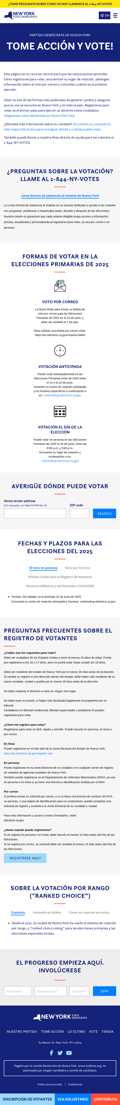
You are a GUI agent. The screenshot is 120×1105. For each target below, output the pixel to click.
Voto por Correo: (77, 568)
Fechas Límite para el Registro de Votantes (60, 577)
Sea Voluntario (72, 1099)
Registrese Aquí (25, 858)
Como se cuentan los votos (89, 912)
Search (105, 514)
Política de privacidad (50, 1084)
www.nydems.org (89, 1066)
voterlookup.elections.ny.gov (62, 395)
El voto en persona (43, 568)
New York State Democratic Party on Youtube (68, 1053)
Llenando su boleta (47, 912)
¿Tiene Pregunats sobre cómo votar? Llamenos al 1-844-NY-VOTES (60, 4)
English (104, 15)
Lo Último (76, 1031)
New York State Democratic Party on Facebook (51, 1053)
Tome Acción (52, 1031)
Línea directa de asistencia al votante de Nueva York (60, 195)
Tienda (107, 1031)
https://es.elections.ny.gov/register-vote (28, 753)
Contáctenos (75, 1084)
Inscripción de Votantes (27, 1099)
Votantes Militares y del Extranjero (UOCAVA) (60, 586)
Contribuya (105, 1099)
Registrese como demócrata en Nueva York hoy (39, 116)
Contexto (18, 912)
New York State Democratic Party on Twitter (60, 1053)
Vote (93, 1031)
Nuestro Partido (22, 1031)
